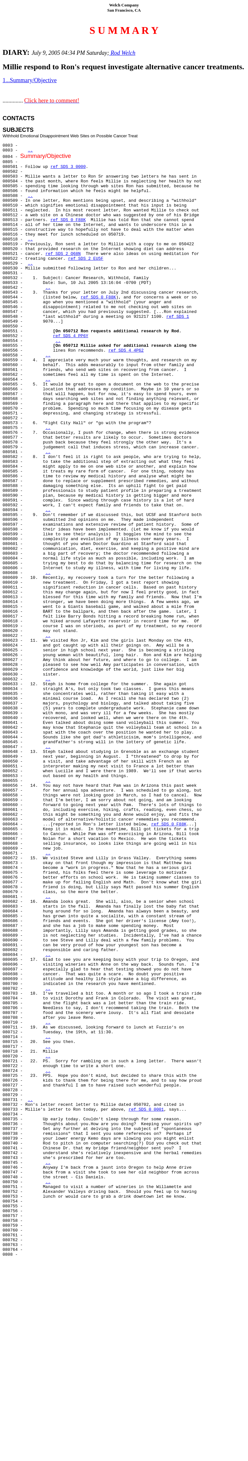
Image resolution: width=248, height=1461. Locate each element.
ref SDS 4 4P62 (126, 350)
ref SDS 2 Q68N (63, 253)
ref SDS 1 (177, 316)
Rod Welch (122, 53)
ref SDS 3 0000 (68, 166)
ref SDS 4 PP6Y (70, 336)
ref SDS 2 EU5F (85, 258)
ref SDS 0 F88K (68, 220)
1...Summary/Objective (30, 80)
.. (30, 150)
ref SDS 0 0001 (146, 1109)
